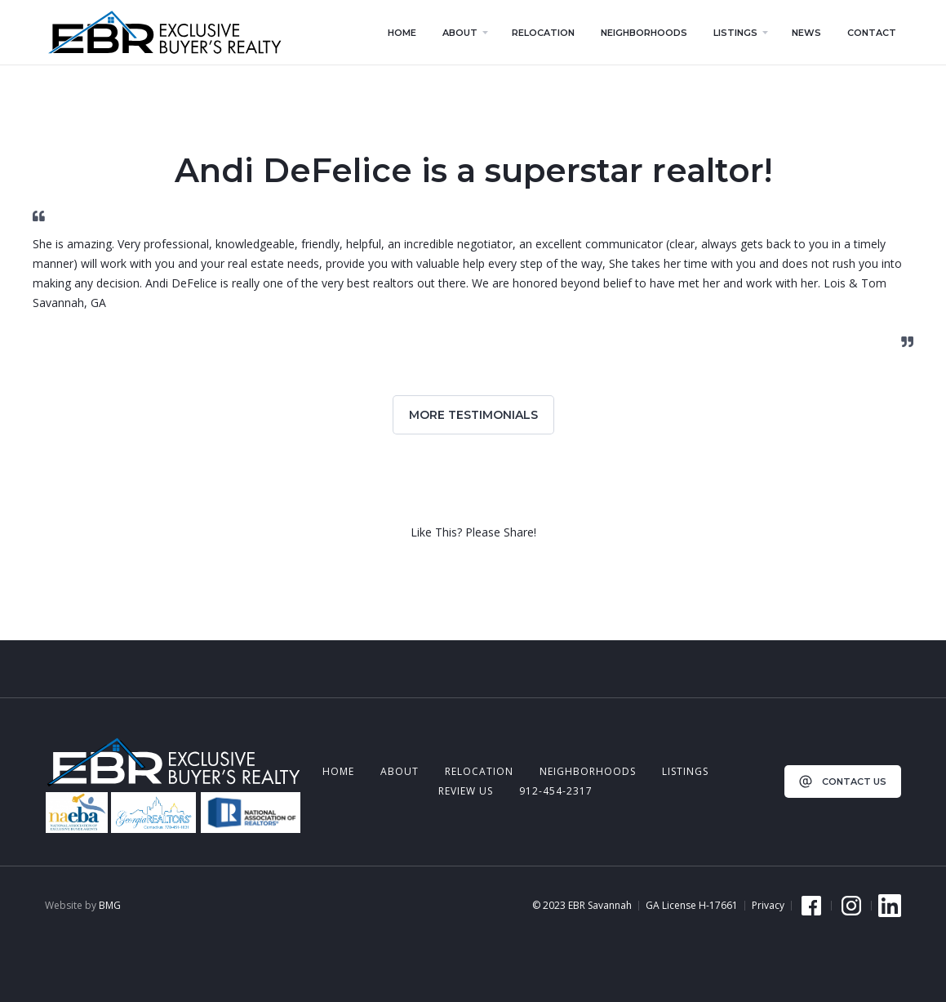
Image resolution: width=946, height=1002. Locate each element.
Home (338, 771)
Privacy (768, 905)
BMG (110, 905)
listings (685, 771)
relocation (479, 771)
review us (465, 791)
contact (871, 32)
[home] (164, 32)
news (806, 32)
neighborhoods (588, 771)
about (399, 771)
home (402, 32)
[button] (464, 32)
